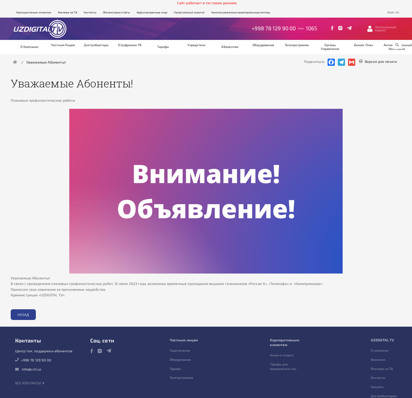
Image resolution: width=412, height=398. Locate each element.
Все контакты (30, 383)
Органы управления (330, 47)
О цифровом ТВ (129, 45)
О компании (29, 47)
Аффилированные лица (152, 12)
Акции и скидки (281, 355)
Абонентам (229, 47)
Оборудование (263, 45)
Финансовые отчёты (116, 12)
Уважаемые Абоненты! (46, 62)
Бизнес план (363, 45)
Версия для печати (378, 61)
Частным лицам (63, 45)
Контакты (90, 12)
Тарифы (163, 47)
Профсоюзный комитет (189, 12)
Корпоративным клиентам (33, 12)
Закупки (377, 387)
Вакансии (378, 359)
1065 (311, 28)
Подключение (180, 350)
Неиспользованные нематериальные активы (240, 12)
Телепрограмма (297, 45)
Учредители (196, 45)
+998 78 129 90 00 (274, 28)
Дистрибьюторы (96, 45)
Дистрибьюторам (384, 396)
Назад (23, 314)
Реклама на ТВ (67, 12)
